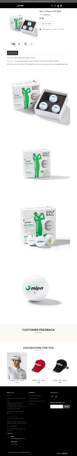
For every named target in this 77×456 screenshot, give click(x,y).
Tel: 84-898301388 (12, 426)
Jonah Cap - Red (38, 380)
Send (66, 406)
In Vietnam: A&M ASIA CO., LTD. (15, 418)
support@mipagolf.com (18, 438)
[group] (22, 23)
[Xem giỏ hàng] (58, 5)
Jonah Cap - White (17, 380)
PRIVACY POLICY (33, 398)
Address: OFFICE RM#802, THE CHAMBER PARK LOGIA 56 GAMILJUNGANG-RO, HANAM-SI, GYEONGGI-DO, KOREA (16, 405)
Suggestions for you (38, 347)
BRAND (9, 395)
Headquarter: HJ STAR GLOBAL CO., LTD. (16, 399)
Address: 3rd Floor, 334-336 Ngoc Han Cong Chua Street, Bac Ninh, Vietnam (17, 422)
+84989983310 (14, 444)
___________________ (12, 416)
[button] (67, 368)
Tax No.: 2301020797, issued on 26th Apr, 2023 (16, 429)
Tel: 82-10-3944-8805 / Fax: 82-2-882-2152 (15, 412)
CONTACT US (32, 404)
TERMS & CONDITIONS (35, 395)
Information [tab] (12, 53)
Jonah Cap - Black (60, 380)
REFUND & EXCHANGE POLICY (37, 401)
